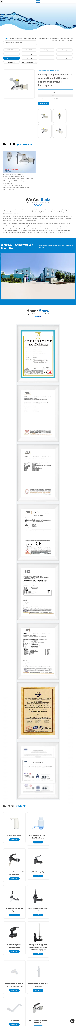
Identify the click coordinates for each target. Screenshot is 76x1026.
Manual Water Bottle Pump (11, 54)
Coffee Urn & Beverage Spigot (29, 54)
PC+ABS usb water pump (11, 825)
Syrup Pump (64, 49)
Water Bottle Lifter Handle (47, 54)
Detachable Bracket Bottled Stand (64, 54)
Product (11, 38)
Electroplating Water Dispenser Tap (25, 38)
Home (6, 38)
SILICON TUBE (29, 49)
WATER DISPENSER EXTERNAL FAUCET (29, 62)
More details (11, 829)
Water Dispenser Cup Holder (29, 58)
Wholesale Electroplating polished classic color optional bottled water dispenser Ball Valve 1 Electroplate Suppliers (39, 1021)
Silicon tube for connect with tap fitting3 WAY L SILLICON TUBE (11, 897)
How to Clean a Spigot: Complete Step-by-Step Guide (28, 949)
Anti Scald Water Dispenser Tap (65, 58)
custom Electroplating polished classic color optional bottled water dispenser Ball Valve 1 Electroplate (42, 227)
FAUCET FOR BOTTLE (47, 58)
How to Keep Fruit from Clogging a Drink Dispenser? (10, 949)
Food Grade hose (47, 894)
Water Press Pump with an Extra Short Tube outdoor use (29, 828)
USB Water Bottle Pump (11, 49)
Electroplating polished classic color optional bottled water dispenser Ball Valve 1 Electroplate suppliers (35, 218)
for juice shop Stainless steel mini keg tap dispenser (46, 828)
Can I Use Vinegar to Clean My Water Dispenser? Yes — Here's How (46, 949)
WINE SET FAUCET (11, 62)
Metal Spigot (46, 49)
